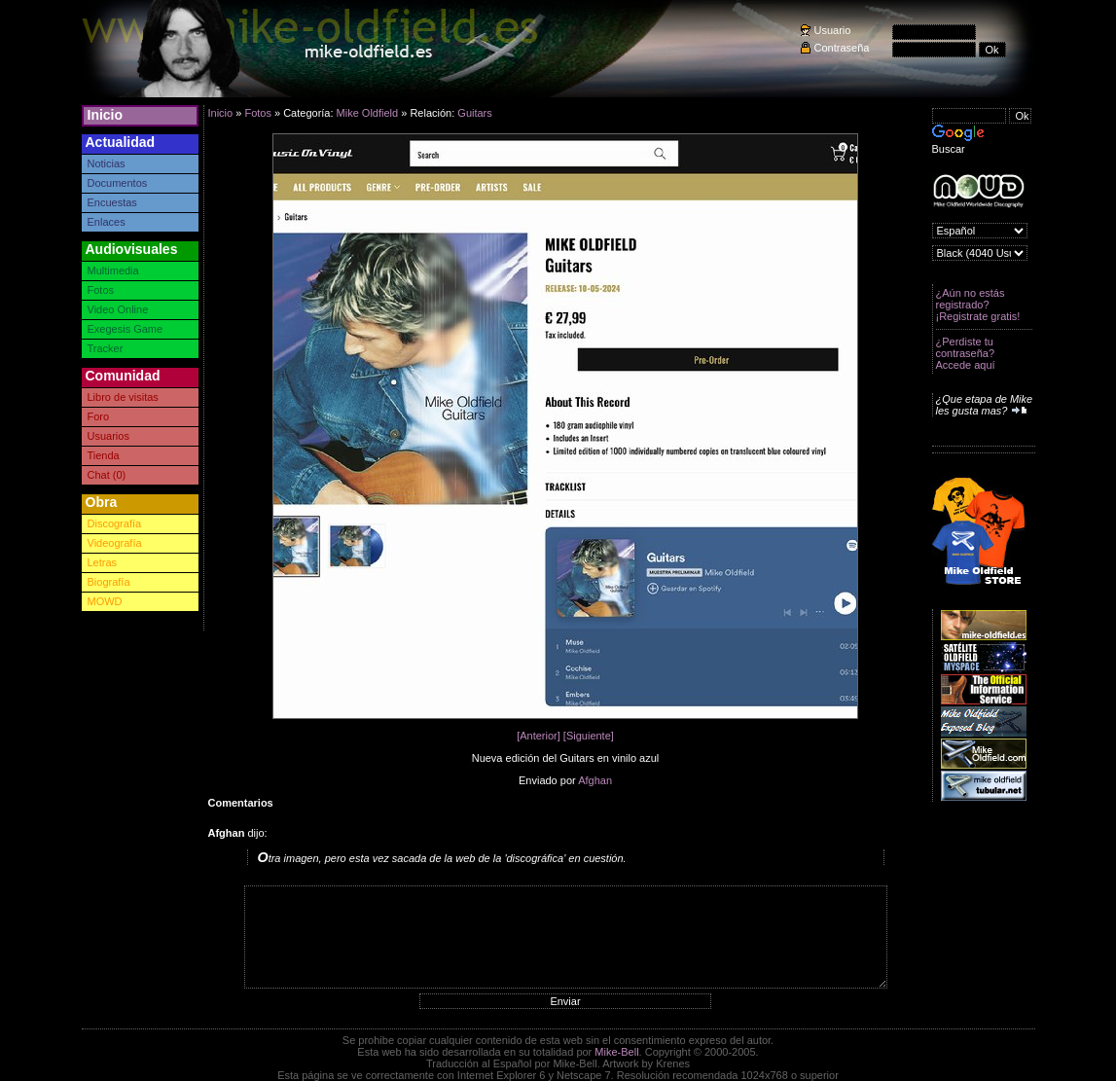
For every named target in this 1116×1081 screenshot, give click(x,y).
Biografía (109, 582)
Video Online (118, 309)
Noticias (107, 163)
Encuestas (112, 202)
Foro (99, 416)
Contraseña (842, 48)
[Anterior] (538, 735)
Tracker (106, 348)
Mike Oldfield (368, 113)
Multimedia (113, 270)
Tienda (104, 455)
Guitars (474, 113)
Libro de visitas (123, 397)
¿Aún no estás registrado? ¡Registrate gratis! (978, 304)
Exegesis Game (125, 329)
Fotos (101, 290)
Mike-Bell (616, 1052)
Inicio (106, 115)
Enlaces (107, 222)
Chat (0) (107, 475)
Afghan (595, 780)
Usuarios (108, 436)
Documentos (118, 183)
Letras (103, 562)
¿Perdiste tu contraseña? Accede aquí (965, 353)
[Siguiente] (588, 735)
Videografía (115, 543)
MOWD (105, 601)
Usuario (832, 30)
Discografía (115, 523)
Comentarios (240, 803)
